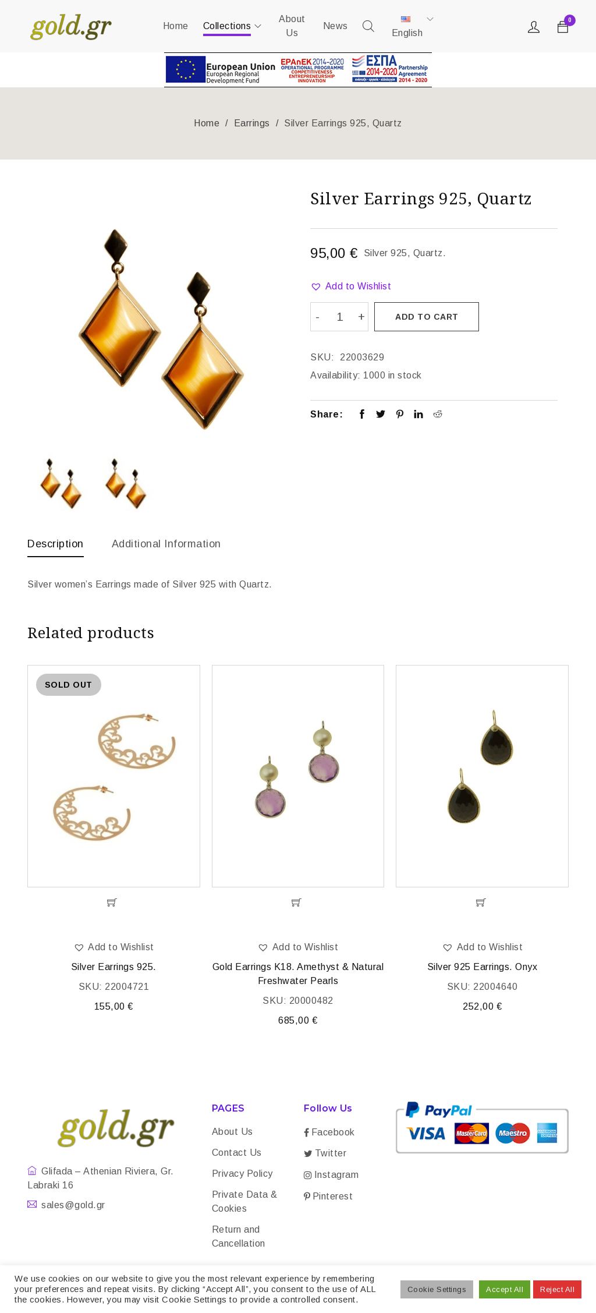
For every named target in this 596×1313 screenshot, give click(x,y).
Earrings (252, 123)
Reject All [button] (557, 1289)
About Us (232, 1132)
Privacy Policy (242, 1173)
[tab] (55, 546)
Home (206, 123)
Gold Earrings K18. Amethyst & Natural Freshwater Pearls (298, 974)
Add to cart (427, 316)
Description (55, 544)
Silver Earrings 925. (114, 967)
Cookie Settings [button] (437, 1289)
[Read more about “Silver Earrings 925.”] (113, 902)
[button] (350, 286)
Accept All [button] (504, 1289)
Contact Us (237, 1153)
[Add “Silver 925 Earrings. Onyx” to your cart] (482, 902)
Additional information (166, 544)
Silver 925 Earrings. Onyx (482, 967)
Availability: (335, 375)
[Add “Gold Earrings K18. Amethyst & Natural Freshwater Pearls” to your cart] (298, 902)
